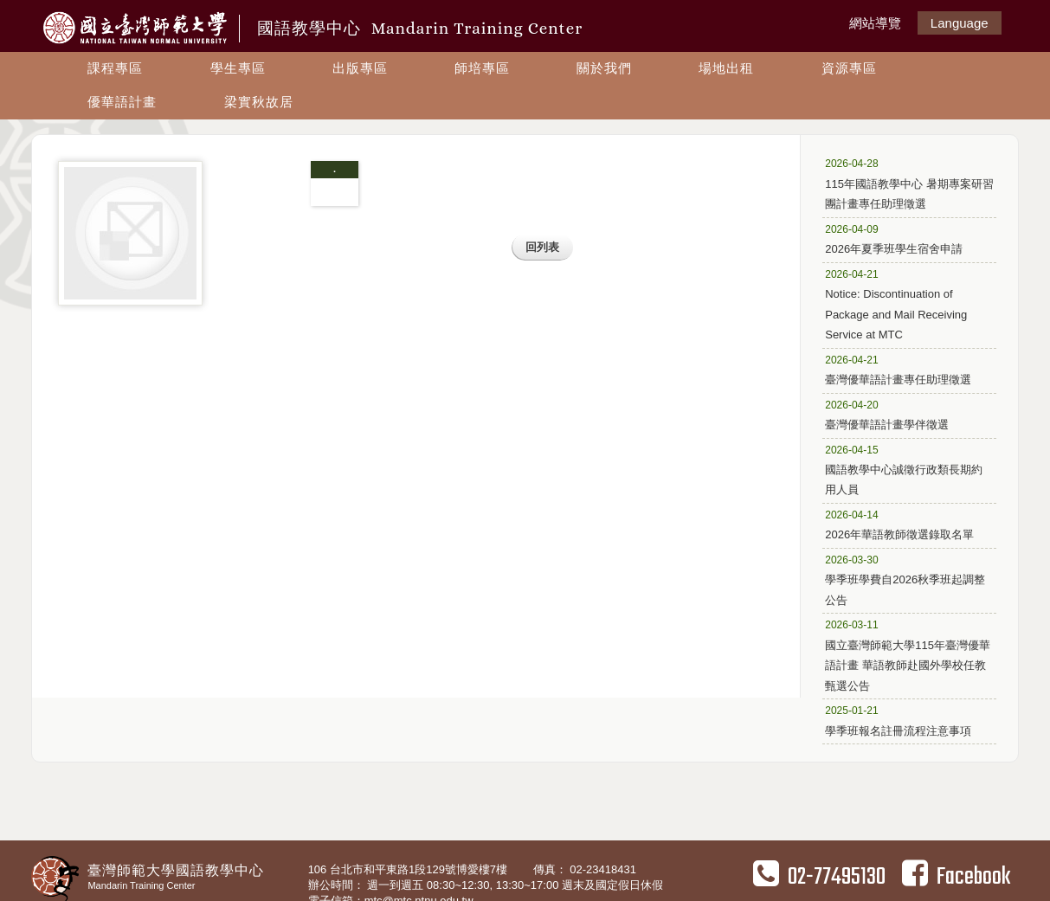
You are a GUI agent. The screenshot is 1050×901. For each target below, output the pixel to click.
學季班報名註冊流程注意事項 (902, 719)
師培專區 (482, 68)
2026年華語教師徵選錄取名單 (902, 524)
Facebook (956, 877)
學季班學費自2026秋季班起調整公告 (905, 579)
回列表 (542, 247)
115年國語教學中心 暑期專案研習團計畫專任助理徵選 (909, 182)
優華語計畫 (122, 101)
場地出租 (726, 68)
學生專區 (238, 68)
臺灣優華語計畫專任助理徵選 (902, 369)
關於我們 (604, 68)
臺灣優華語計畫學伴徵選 (902, 414)
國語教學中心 (420, 28)
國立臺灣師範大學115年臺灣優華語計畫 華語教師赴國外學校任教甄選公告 (907, 654)
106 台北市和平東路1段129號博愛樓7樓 (409, 869)
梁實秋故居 (258, 101)
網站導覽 (875, 23)
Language (960, 23)
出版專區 (360, 68)
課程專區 (115, 68)
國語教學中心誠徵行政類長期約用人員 (903, 469)
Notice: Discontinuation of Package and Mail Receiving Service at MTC (902, 303)
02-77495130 (819, 877)
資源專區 (849, 68)
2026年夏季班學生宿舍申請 (902, 238)
